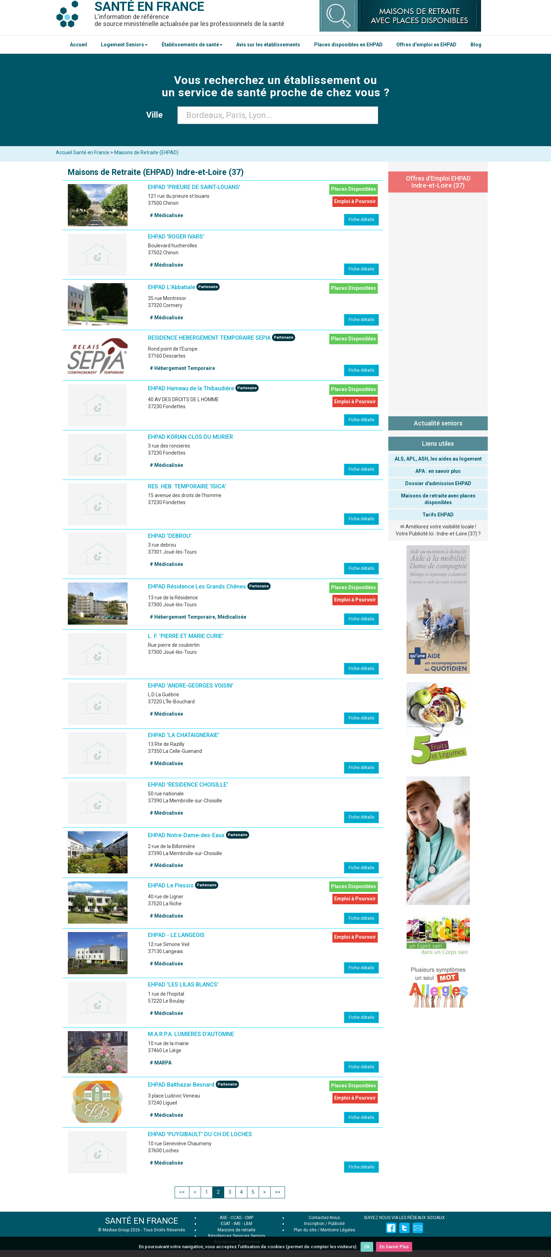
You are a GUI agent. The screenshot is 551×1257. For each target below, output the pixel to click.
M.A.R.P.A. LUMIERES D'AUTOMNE (191, 1034)
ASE (223, 1217)
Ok (367, 1246)
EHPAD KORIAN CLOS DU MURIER (190, 437)
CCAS (236, 1217)
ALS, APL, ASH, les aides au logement (438, 459)
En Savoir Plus (394, 1246)
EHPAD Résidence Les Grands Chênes (197, 586)
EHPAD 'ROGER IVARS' (176, 236)
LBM (248, 1223)
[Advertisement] (438, 302)
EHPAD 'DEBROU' (170, 536)
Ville (156, 115)
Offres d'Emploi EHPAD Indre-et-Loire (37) (438, 182)
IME (237, 1223)
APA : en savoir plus (438, 471)
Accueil (78, 44)
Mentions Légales (337, 1229)
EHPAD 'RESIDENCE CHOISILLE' (188, 784)
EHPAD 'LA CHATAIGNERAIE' (183, 735)
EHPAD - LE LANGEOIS (176, 935)
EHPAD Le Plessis (171, 885)
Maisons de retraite (236, 1229)
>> (277, 1192)
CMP (249, 1217)
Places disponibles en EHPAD (348, 44)
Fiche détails (361, 219)
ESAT (226, 1223)
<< (182, 1192)
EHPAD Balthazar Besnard (181, 1085)
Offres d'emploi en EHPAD (426, 44)
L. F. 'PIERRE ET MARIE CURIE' (185, 636)
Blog (476, 44)
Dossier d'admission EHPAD (438, 483)
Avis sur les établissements (268, 44)
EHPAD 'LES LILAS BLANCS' (183, 984)
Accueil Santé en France (82, 152)
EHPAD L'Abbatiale (171, 287)
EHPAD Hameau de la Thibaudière (191, 388)
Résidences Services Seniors (236, 1235)
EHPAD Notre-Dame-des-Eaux (186, 835)
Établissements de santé (192, 44)
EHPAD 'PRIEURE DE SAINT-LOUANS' (194, 187)
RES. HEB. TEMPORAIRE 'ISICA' (187, 486)
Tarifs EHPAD (438, 514)
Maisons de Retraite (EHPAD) (146, 152)
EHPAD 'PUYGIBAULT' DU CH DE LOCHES (200, 1134)
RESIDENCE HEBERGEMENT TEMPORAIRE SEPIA (209, 337)
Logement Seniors (124, 44)
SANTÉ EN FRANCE (141, 1221)
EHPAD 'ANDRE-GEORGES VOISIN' (190, 685)
